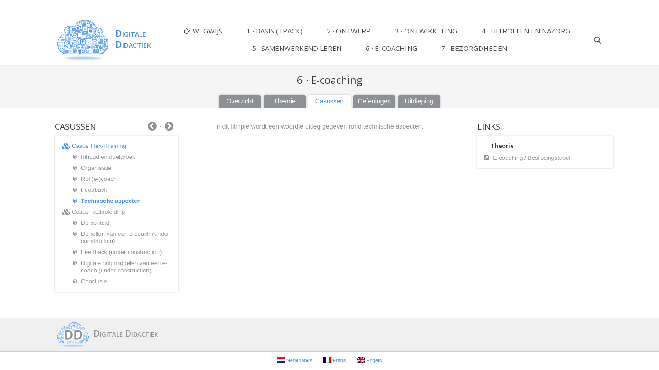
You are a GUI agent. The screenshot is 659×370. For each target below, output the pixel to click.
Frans (334, 360)
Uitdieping (419, 101)
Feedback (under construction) (121, 252)
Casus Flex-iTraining (99, 145)
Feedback (94, 189)
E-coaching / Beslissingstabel (531, 157)
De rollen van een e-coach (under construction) (125, 237)
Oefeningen (374, 101)
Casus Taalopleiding (98, 211)
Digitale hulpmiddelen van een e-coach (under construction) (124, 267)
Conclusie (94, 281)
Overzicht (240, 101)
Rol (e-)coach (99, 178)
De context (95, 222)
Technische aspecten (111, 200)
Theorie (284, 101)
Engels (369, 360)
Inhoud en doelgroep (108, 156)
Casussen (329, 101)
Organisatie (96, 167)
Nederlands (294, 360)
